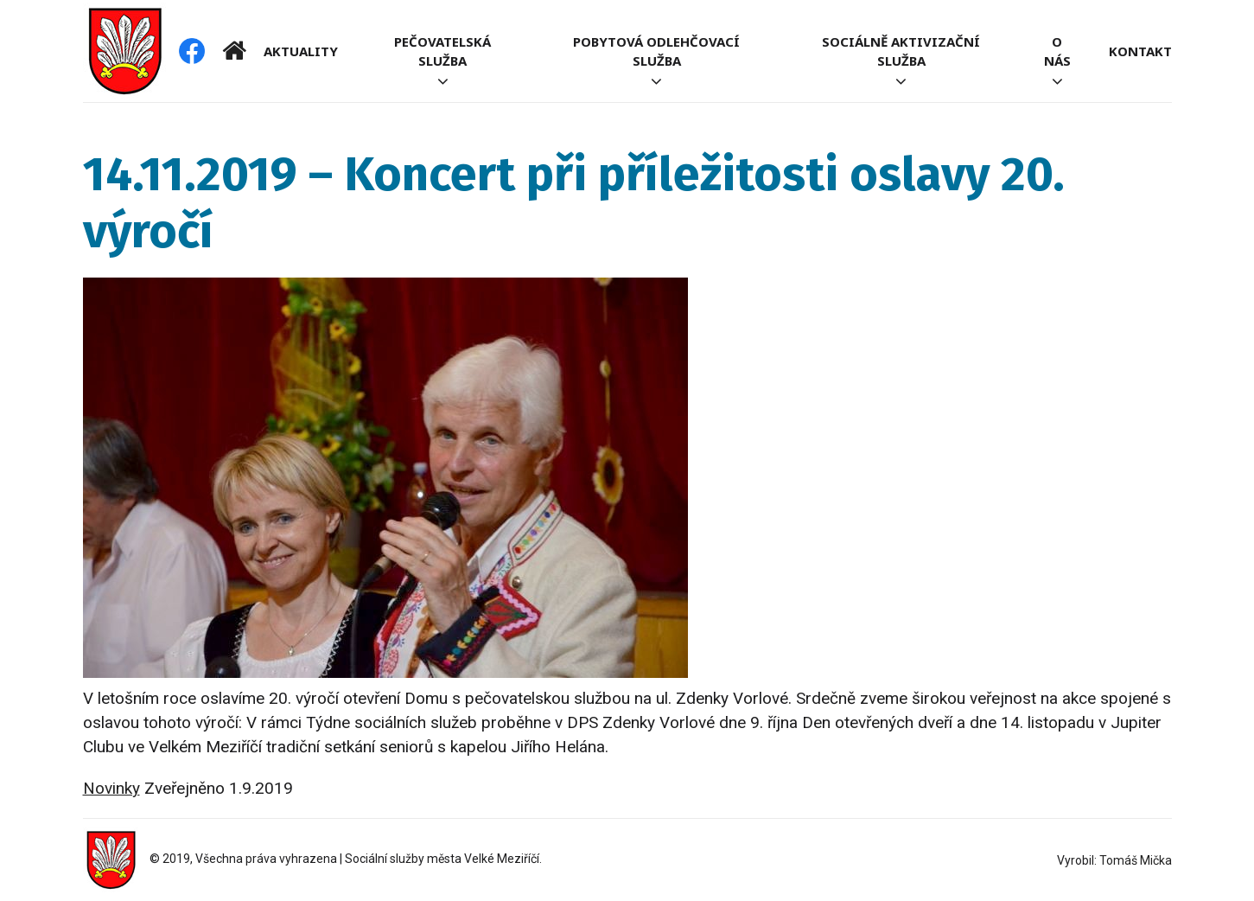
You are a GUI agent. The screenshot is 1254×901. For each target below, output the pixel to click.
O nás (1057, 51)
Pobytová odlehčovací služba (656, 51)
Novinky (111, 788)
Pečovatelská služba (442, 51)
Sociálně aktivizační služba (901, 51)
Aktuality (301, 51)
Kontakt (1140, 51)
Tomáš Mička (1135, 860)
